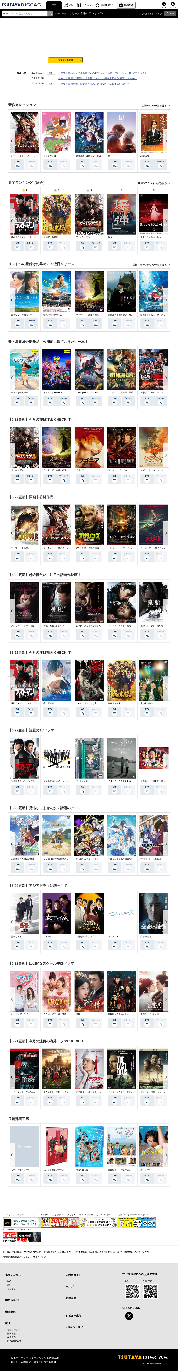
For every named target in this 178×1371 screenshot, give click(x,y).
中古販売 (11, 1337)
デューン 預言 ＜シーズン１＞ (156, 1092)
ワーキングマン (83, 237)
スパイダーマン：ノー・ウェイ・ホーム (94, 392)
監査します (16, 936)
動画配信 (128, 5)
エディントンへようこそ (151, 470)
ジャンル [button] (60, 13)
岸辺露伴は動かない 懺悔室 (121, 315)
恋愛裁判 (144, 156)
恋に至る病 (48, 703)
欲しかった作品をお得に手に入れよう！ (58, 1214)
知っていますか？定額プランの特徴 (94, 1214)
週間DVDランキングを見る (152, 183)
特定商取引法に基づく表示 (136, 1252)
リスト (164, 7)
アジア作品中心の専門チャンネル (17, 1229)
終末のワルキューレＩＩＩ (88, 859)
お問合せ (71, 1298)
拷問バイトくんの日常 (150, 859)
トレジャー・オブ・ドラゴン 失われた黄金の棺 (131, 548)
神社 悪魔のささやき (53, 625)
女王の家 (47, 936)
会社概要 (7, 1252)
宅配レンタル (13, 1329)
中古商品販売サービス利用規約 (72, 1252)
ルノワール (145, 1169)
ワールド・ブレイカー (118, 470)
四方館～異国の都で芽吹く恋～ (58, 1014)
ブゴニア (80, 470)
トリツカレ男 (49, 156)
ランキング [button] (95, 13)
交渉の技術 (145, 936)
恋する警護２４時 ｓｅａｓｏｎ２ (60, 781)
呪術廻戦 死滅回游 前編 (88, 156)
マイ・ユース (114, 936)
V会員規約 (17, 1252)
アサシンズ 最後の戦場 (87, 548)
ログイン (172, 7)
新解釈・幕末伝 (50, 237)
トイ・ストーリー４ (52, 392)
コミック (86, 5)
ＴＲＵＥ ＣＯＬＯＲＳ (119, 781)
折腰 (78, 1014)
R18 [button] (169, 13)
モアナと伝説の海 (19, 392)
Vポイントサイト (76, 1327)
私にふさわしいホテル (53, 1169)
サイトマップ (39, 1256)
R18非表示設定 (14, 1340)
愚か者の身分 (146, 703)
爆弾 (110, 237)
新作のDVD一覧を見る (155, 105)
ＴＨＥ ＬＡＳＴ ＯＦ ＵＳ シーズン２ (129, 1092)
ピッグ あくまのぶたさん (88, 625)
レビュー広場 (73, 1315)
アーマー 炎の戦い (20, 548)
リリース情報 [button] (77, 13)
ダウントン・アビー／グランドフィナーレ (63, 1092)
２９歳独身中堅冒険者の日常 (57, 859)
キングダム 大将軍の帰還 (120, 392)
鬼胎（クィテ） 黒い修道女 (154, 625)
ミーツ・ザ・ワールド (21, 1169)
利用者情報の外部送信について (17, 1256)
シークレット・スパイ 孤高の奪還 (27, 156)
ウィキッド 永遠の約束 (87, 315)
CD (71, 5)
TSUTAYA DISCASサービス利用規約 (40, 1252)
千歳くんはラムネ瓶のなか (120, 859)
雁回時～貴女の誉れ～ (118, 1014)
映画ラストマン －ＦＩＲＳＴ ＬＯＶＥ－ (32, 237)
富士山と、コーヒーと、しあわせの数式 (127, 1169)
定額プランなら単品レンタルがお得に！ (135, 1214)
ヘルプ (159, 13)
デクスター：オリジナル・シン (90, 1092)
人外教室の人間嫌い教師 (22, 859)
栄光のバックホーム (52, 315)
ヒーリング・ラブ (19, 1014)
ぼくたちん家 (82, 781)
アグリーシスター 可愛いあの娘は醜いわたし (33, 625)
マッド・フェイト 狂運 (119, 625)
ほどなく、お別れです (21, 315)
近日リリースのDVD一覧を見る (150, 264)
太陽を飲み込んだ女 (85, 936)
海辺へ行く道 (82, 1169)
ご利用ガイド (147, 13)
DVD (54, 5)
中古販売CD (107, 5)
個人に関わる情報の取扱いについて (105, 1252)
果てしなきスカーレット (151, 237)
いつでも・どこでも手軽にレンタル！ (19, 1214)
